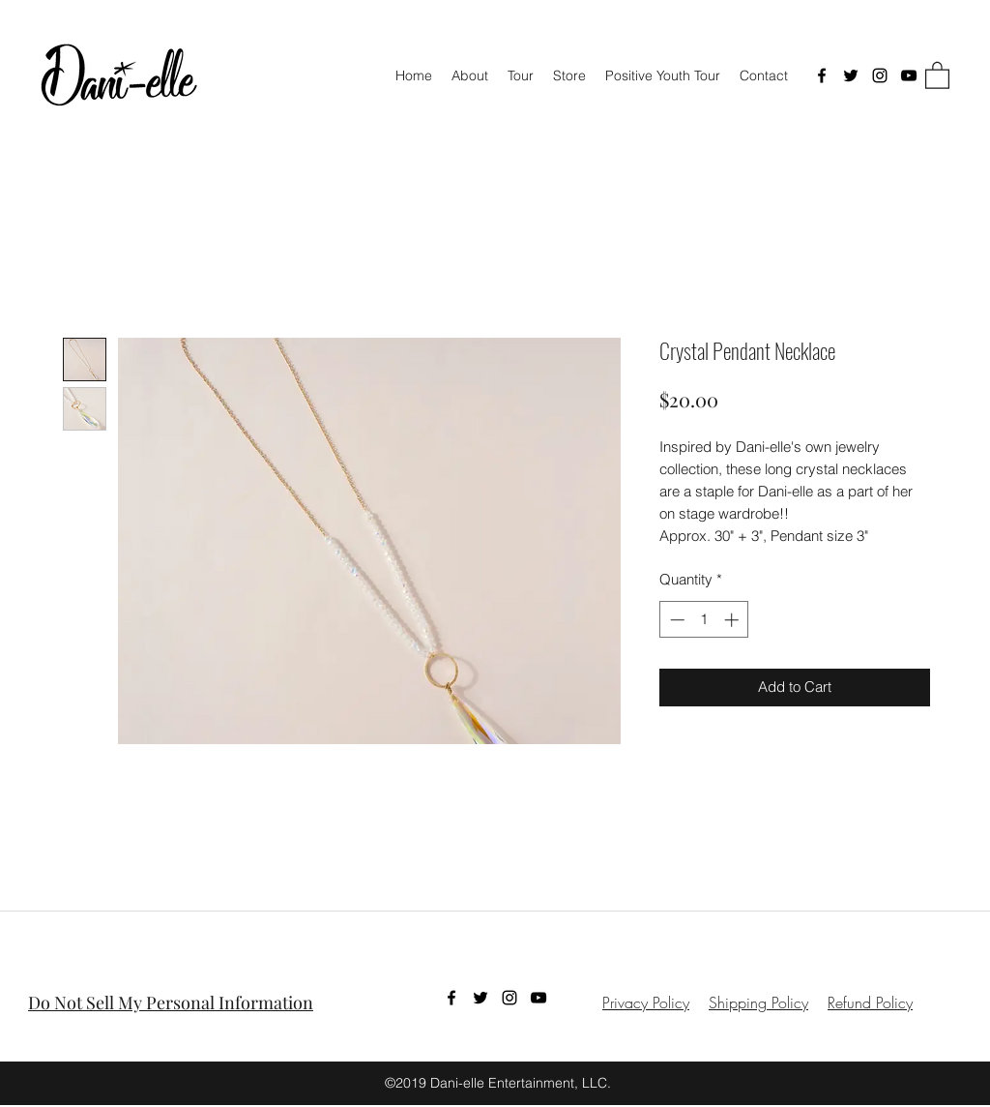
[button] (937, 74)
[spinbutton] (704, 620)
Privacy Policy (645, 1002)
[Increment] (733, 620)
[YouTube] (908, 75)
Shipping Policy (758, 1002)
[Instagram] (879, 75)
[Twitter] (850, 75)
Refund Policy (870, 1002)
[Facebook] (821, 75)
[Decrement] (675, 620)
